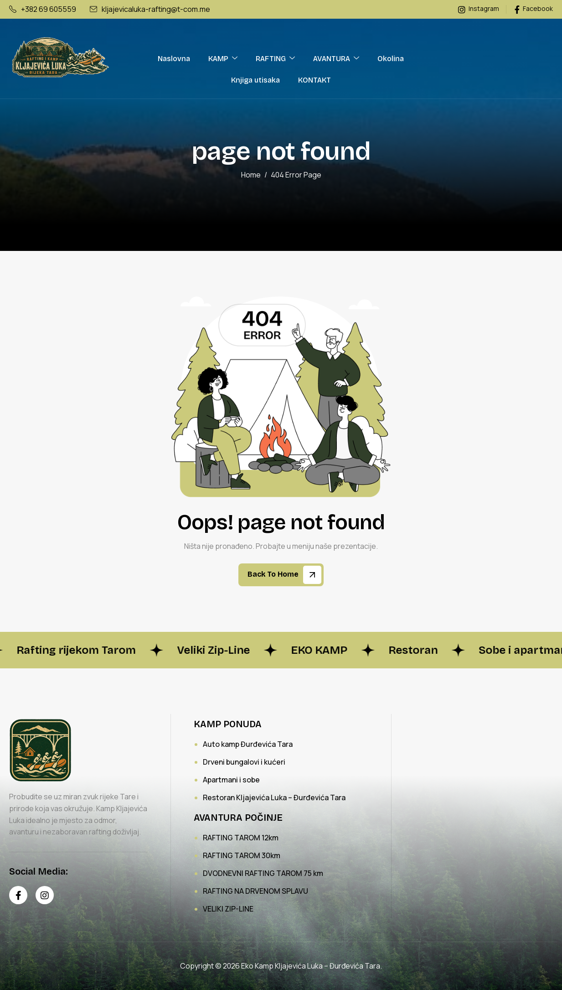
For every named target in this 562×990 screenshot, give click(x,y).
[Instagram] (45, 895)
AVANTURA (336, 58)
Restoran (419, 650)
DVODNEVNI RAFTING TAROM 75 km (263, 873)
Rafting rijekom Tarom (83, 650)
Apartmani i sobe (231, 780)
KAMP (222, 58)
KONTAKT (314, 80)
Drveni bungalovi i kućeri (244, 762)
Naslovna (174, 58)
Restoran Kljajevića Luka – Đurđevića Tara (274, 797)
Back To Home (284, 575)
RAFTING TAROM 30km (241, 855)
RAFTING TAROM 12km (240, 838)
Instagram (478, 9)
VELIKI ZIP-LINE (228, 909)
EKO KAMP (326, 650)
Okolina (390, 58)
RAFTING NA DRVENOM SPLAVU (255, 891)
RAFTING (275, 58)
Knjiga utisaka (255, 80)
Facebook (534, 9)
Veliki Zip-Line (220, 650)
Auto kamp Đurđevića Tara (248, 744)
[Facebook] (18, 895)
